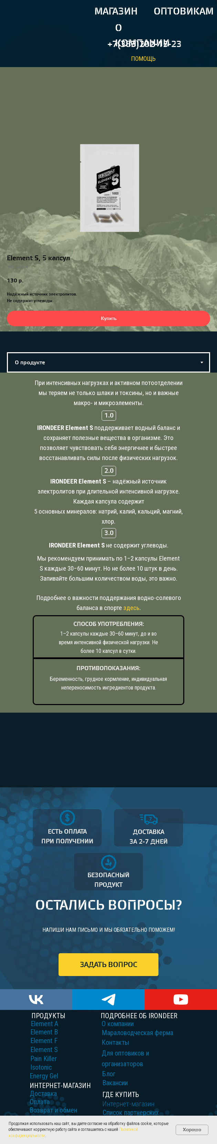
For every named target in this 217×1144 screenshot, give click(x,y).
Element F (44, 1041)
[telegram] (108, 999)
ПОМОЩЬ (143, 58)
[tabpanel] (108, 580)
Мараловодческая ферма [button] (137, 1033)
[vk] (36, 999)
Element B (44, 1032)
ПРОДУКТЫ (48, 1016)
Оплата (40, 1102)
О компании (118, 1024)
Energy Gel (44, 1076)
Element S (44, 1049)
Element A (44, 1024)
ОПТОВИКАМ (184, 11)
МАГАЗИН (116, 11)
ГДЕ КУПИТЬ (120, 1094)
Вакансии (115, 1083)
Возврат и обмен (53, 1110)
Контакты (115, 1042)
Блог (108, 1074)
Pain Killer (43, 1058)
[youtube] (181, 999)
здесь (131, 608)
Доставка (43, 1093)
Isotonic (41, 1067)
